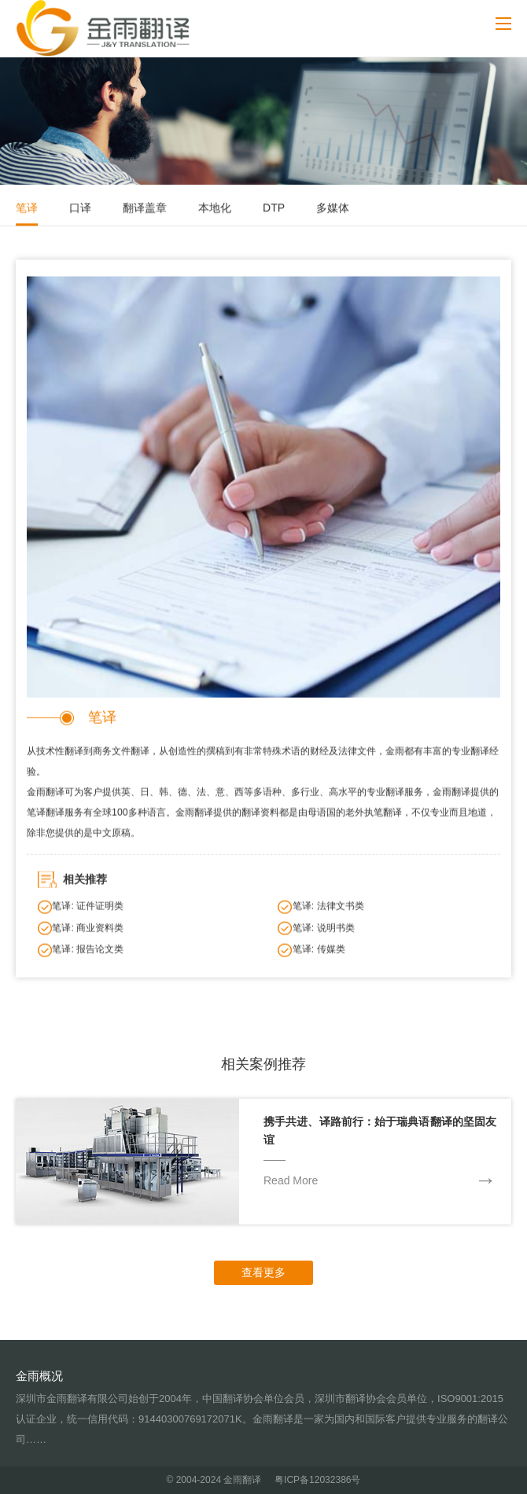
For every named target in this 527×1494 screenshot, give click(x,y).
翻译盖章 (145, 209)
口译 (80, 209)
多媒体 (332, 209)
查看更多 (263, 1272)
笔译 (27, 209)
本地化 (214, 209)
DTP (274, 209)
